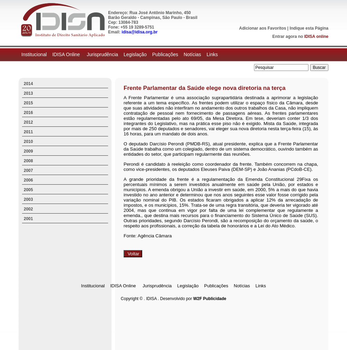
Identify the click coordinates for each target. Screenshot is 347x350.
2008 (28, 160)
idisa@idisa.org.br (139, 32)
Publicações (165, 54)
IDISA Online (66, 54)
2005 (28, 189)
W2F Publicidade (209, 298)
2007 (28, 170)
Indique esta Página (309, 28)
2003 (28, 199)
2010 (28, 141)
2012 (28, 122)
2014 (28, 83)
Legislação (135, 54)
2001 (28, 218)
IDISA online (316, 36)
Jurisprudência (102, 54)
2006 (28, 180)
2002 (28, 209)
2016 (28, 112)
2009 (28, 151)
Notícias (192, 54)
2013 (28, 93)
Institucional (34, 54)
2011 (28, 132)
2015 (28, 103)
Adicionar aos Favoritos (262, 28)
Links (212, 54)
